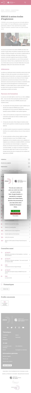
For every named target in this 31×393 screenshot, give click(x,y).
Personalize (15, 215)
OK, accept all (15, 211)
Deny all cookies (15, 213)
